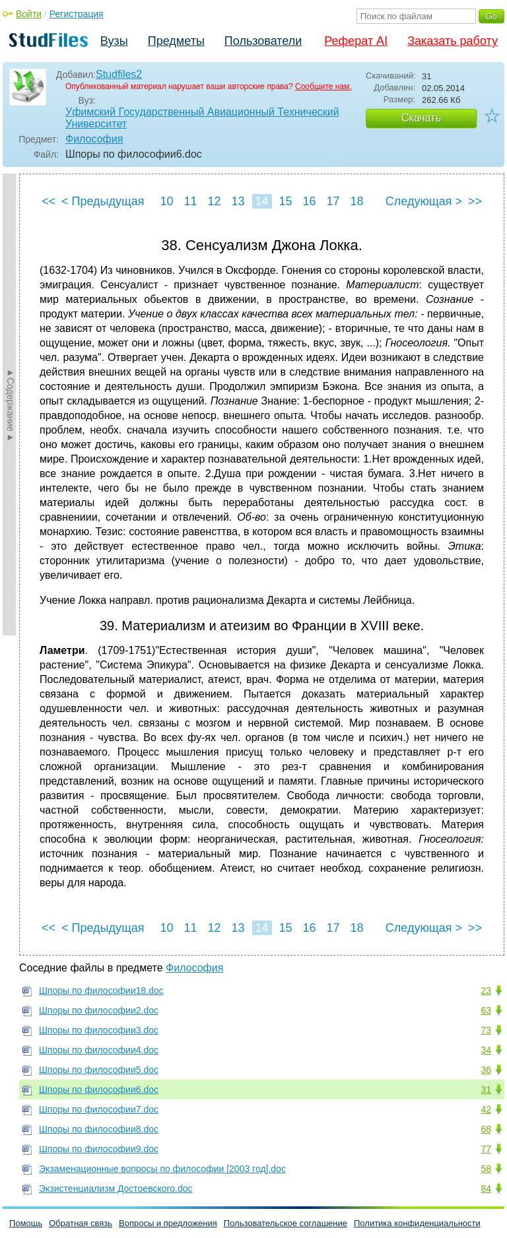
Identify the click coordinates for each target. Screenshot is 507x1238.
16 (309, 201)
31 (486, 1089)
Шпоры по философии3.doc (98, 1030)
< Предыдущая (103, 201)
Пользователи (263, 41)
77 (486, 1149)
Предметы (176, 41)
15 (285, 201)
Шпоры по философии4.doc (98, 1050)
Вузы (114, 41)
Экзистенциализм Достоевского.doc (116, 1188)
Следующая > (424, 201)
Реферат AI (356, 41)
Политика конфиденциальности (417, 1223)
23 (486, 990)
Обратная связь (80, 1223)
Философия (94, 139)
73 (486, 1030)
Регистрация (77, 14)
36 (486, 1069)
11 (190, 201)
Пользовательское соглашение (285, 1223)
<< (48, 201)
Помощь (25, 1223)
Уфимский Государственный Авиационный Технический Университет (202, 117)
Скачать (421, 117)
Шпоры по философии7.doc (98, 1109)
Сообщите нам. (323, 86)
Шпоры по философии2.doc (98, 1010)
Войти (29, 14)
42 (486, 1109)
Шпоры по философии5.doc (98, 1069)
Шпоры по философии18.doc (101, 990)
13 (237, 201)
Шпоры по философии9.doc (98, 1149)
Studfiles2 (119, 74)
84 (486, 1188)
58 (486, 1168)
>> (475, 201)
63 (486, 1010)
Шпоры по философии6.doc (98, 1089)
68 (486, 1129)
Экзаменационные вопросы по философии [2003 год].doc (162, 1168)
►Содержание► (10, 404)
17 (332, 201)
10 (166, 201)
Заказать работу (452, 41)
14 (261, 201)
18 (356, 201)
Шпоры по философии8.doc (98, 1129)
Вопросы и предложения (168, 1223)
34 (486, 1050)
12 (213, 201)
